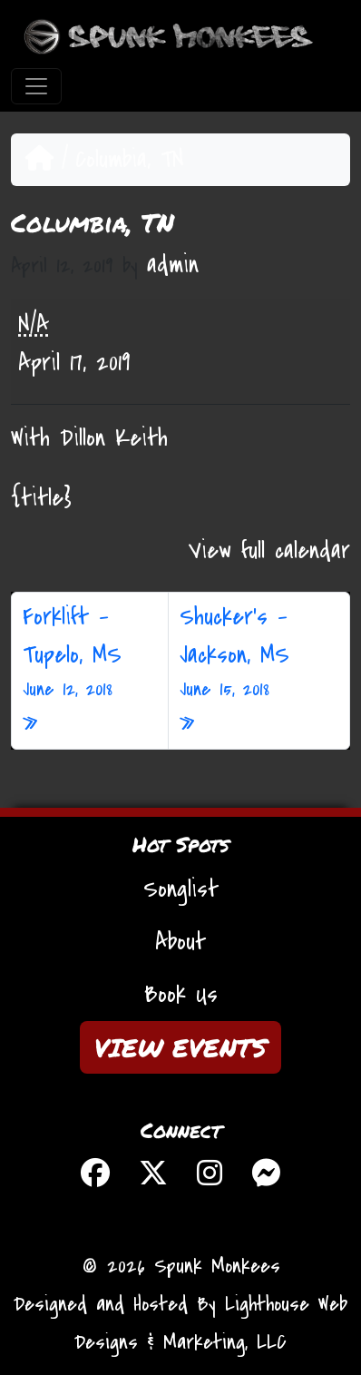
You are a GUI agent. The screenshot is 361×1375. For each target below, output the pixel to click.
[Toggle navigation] (36, 86)
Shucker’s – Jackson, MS (259, 652)
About (180, 942)
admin (173, 265)
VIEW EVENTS (180, 1047)
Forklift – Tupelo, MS (90, 652)
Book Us (181, 994)
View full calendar (269, 551)
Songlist (181, 889)
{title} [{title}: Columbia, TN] (41, 498)
